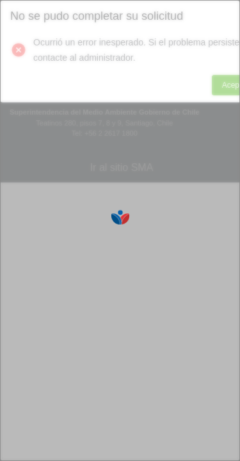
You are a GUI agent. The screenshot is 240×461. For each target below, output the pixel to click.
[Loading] (120, 230)
